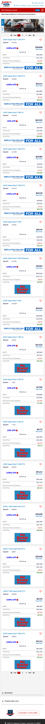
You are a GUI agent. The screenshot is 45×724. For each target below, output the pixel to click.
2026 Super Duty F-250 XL (13, 337)
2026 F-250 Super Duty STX (14, 506)
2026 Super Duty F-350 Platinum (16, 258)
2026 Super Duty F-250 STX (14, 39)
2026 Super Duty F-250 (12, 222)
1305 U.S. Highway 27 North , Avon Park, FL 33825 (29, 5)
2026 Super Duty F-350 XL (13, 112)
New (2, 22)
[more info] (22, 73)
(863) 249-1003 (38, 3)
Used (2, 29)
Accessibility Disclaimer (28, 713)
